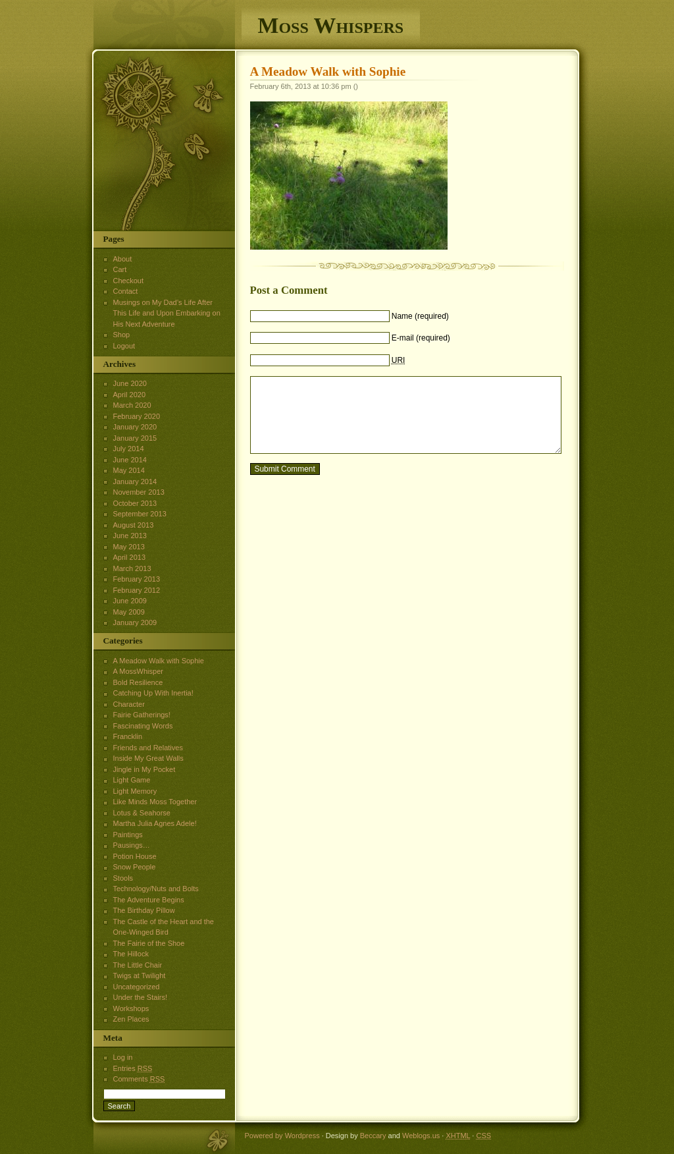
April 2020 (129, 394)
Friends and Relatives (148, 748)
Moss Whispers (331, 25)
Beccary (373, 1136)
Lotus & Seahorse (141, 813)
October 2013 (135, 503)
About (122, 259)
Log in (123, 1057)
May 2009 (129, 612)
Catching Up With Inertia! (153, 693)
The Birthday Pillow (144, 910)
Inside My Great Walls (148, 758)
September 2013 (140, 514)
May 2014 (129, 470)
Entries (133, 1068)
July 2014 (128, 449)
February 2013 (137, 579)
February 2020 (137, 416)
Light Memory (135, 791)
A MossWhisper (138, 671)
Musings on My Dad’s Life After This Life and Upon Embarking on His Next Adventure (166, 313)
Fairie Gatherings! (141, 715)
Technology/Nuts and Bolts (156, 889)
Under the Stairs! (140, 997)
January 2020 (135, 427)
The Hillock (131, 954)
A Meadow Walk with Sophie (328, 71)
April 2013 (129, 557)
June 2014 (130, 460)
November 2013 (139, 492)
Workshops (131, 1008)
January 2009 (135, 622)
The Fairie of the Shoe (149, 943)
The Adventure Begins (148, 900)
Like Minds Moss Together (155, 802)
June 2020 (130, 383)
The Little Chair (138, 965)
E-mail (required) (421, 338)
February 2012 (137, 590)
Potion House (135, 856)
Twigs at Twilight (139, 975)
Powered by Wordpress (282, 1136)
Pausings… (131, 845)
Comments (139, 1079)
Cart (120, 269)
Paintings (128, 834)
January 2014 (135, 481)
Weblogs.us (421, 1136)
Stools (123, 878)
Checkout (128, 281)
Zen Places (131, 1019)
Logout (124, 346)
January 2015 (135, 438)
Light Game (132, 780)
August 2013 (133, 525)
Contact (125, 291)
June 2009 (130, 601)
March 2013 (132, 568)
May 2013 (129, 547)
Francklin (128, 736)
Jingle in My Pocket (144, 769)
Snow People (134, 867)
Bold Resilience (138, 682)
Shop (121, 335)
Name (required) (420, 316)
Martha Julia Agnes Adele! (155, 823)
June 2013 (130, 535)
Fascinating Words (143, 726)
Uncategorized (136, 987)
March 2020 (132, 405)
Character (129, 704)
